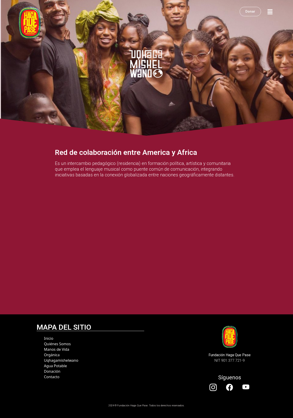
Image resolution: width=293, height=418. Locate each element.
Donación (52, 371)
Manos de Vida (56, 349)
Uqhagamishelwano (61, 360)
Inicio (48, 338)
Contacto (52, 376)
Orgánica (52, 354)
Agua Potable (55, 365)
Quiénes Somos (57, 343)
